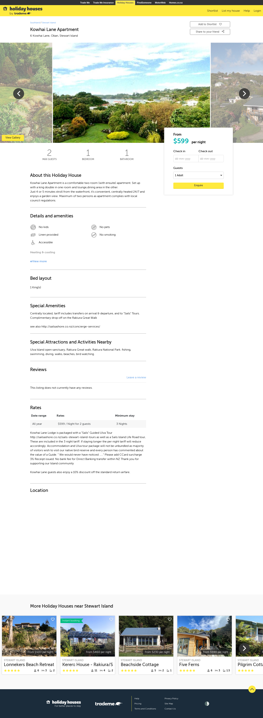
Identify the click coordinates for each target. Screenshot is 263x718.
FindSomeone (144, 2)
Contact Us (170, 708)
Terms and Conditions (145, 708)
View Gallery (12, 137)
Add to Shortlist (210, 24)
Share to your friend (210, 31)
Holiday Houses (125, 2)
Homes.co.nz (176, 2)
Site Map (169, 703)
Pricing (137, 703)
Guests (178, 168)
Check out (206, 151)
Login (257, 10)
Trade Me (85, 2)
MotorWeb (160, 2)
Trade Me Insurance (103, 2)
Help (136, 698)
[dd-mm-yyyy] (186, 158)
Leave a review (136, 377)
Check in (179, 151)
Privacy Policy (171, 698)
